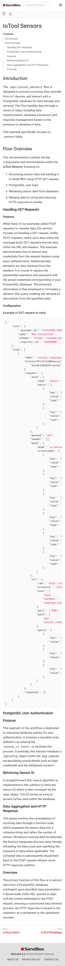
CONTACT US (51, 959)
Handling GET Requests (19, 47)
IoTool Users (11, 932)
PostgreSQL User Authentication (24, 51)
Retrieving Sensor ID (17, 60)
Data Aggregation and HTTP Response (27, 65)
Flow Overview (12, 43)
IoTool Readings (51, 932)
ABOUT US (12, 959)
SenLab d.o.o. (18, 954)
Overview (12, 69)
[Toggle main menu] (60, 5)
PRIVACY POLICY (31, 959)
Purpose (11, 56)
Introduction (11, 38)
